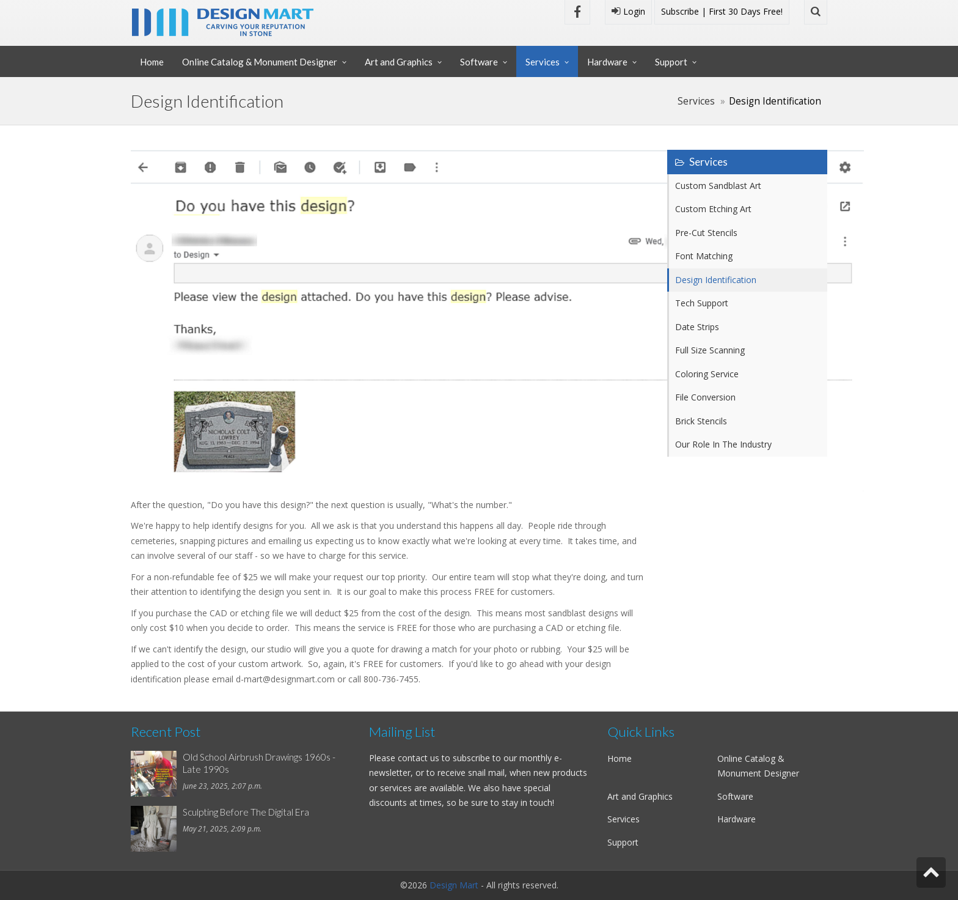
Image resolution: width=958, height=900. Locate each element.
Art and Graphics (399, 61)
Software (479, 61)
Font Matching (704, 256)
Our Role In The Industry (723, 444)
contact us (418, 758)
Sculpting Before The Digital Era (246, 811)
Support (671, 61)
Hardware (607, 61)
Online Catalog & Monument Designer (259, 61)
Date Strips (697, 327)
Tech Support (701, 303)
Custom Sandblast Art (718, 185)
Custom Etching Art (713, 209)
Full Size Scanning (710, 350)
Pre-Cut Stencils (706, 232)
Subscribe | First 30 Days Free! (722, 11)
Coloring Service (707, 374)
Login (628, 11)
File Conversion (705, 397)
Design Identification (715, 280)
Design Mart (454, 885)
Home (152, 61)
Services (542, 61)
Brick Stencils (701, 421)
